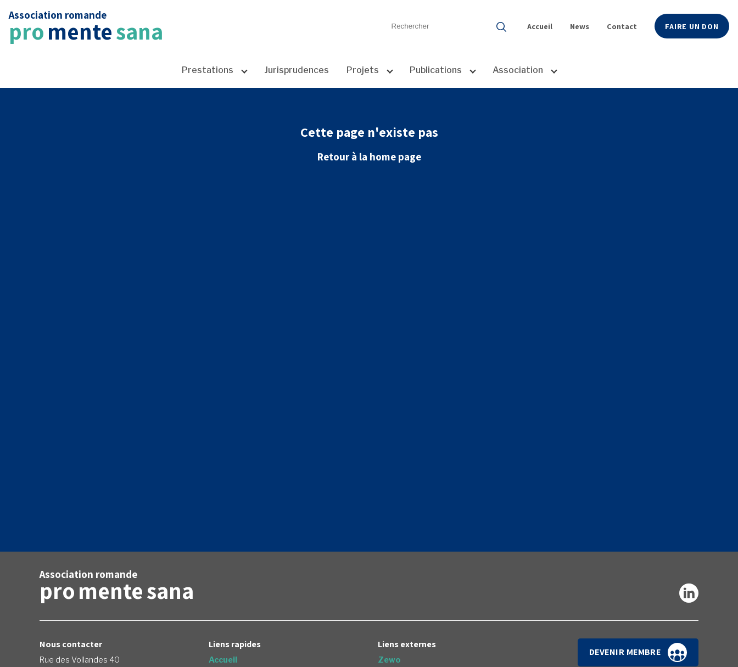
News (579, 26)
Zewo (389, 660)
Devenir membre (638, 652)
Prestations (207, 70)
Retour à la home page (369, 156)
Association (518, 70)
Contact (622, 26)
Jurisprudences (296, 70)
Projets (362, 70)
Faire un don (692, 26)
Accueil (539, 26)
